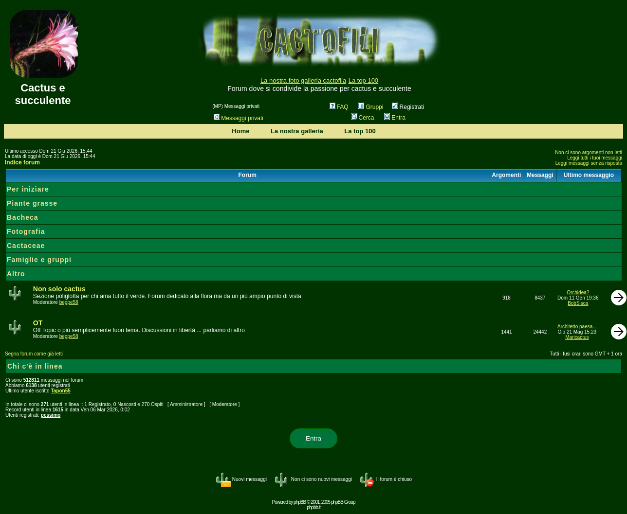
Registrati (408, 107)
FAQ (339, 107)
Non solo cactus (59, 289)
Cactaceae (26, 245)
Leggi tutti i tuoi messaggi (594, 157)
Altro (16, 274)
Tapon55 (60, 390)
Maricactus (577, 337)
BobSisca (578, 303)
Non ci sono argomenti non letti (588, 152)
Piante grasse (32, 203)
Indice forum (22, 162)
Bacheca (22, 217)
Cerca (362, 117)
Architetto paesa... (577, 326)
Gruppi (370, 107)
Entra (395, 117)
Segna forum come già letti (34, 353)
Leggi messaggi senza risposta (588, 163)
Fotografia (26, 231)
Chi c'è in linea (34, 366)
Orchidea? (578, 292)
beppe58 (68, 302)
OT (37, 323)
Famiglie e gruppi (39, 260)
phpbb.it (313, 507)
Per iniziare (28, 189)
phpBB (300, 502)
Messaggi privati (238, 118)
